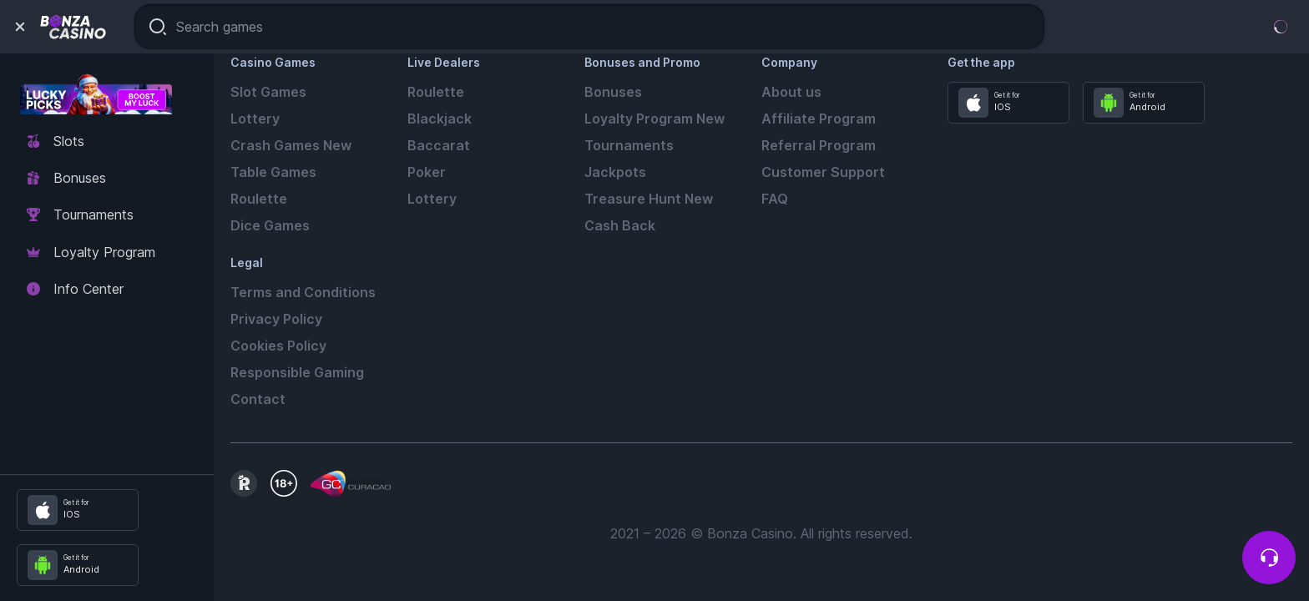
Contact (258, 399)
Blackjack (439, 118)
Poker (426, 172)
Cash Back (619, 225)
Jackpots (615, 172)
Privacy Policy (276, 319)
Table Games (273, 172)
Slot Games (268, 91)
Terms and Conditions (303, 292)
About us (791, 91)
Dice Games (270, 225)
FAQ (774, 198)
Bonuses (613, 91)
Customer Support (823, 172)
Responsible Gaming (297, 372)
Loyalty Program (654, 118)
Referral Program (818, 145)
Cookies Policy (278, 345)
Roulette (258, 198)
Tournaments (629, 145)
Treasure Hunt (648, 198)
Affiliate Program (818, 118)
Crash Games (290, 145)
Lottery (255, 118)
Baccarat (438, 145)
